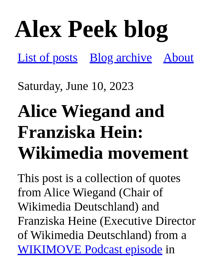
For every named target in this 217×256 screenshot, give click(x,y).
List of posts (48, 57)
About (178, 57)
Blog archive (121, 57)
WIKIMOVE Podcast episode (90, 249)
